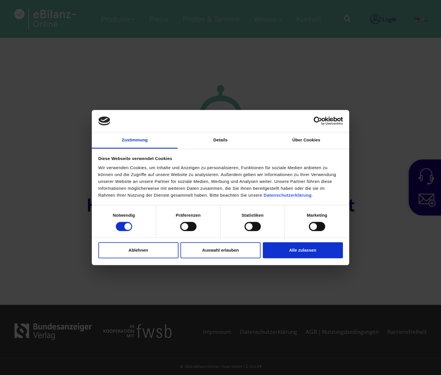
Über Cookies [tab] (306, 139)
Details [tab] (220, 139)
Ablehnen (138, 250)
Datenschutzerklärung (288, 195)
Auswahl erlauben (220, 250)
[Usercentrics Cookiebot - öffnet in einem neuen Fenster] (318, 121)
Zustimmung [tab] (135, 139)
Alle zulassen (302, 250)
